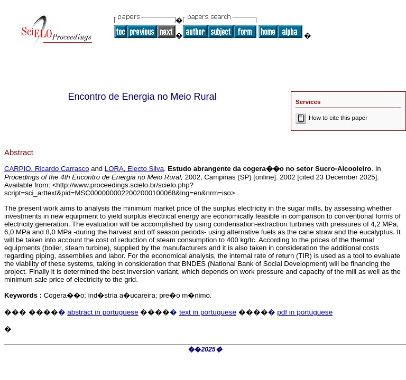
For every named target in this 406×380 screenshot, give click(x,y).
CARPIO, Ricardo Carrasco (46, 169)
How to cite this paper (331, 118)
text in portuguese (207, 312)
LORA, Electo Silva (134, 169)
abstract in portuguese (103, 312)
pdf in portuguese (305, 312)
